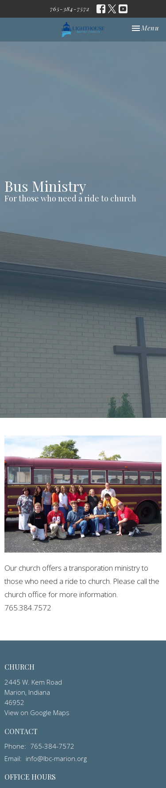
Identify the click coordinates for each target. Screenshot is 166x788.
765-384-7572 (70, 8)
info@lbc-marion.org (56, 758)
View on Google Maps (36, 712)
